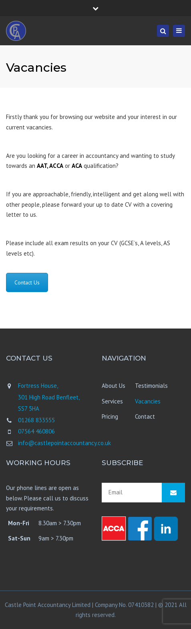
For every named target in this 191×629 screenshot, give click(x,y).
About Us (113, 385)
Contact (145, 416)
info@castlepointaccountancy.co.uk (64, 443)
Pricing (110, 416)
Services (112, 401)
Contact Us (27, 282)
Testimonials (151, 385)
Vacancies (148, 401)
